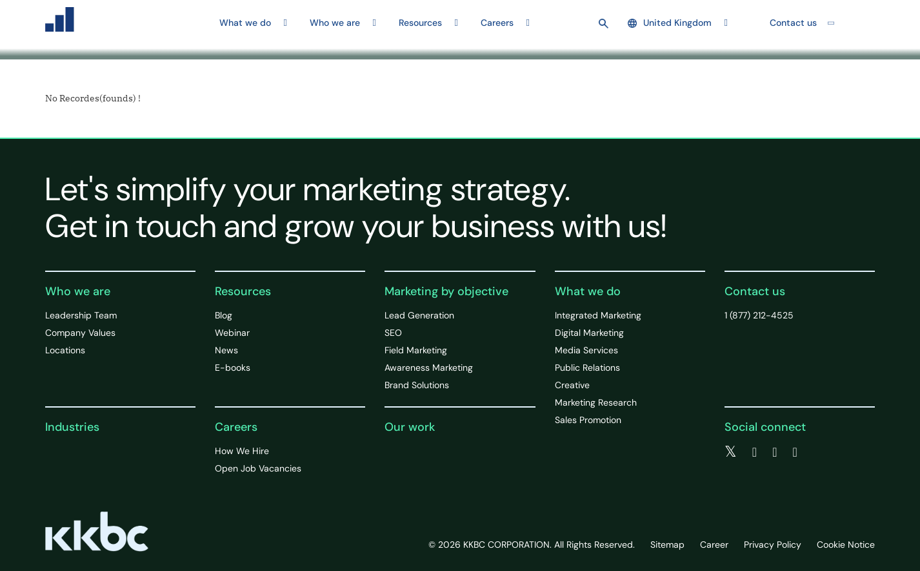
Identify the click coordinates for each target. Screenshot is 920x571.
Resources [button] (420, 22)
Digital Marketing (589, 332)
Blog (223, 315)
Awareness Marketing (429, 367)
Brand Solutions (417, 385)
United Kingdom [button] (670, 22)
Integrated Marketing (598, 315)
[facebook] (754, 452)
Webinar (232, 332)
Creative (572, 385)
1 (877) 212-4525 (759, 315)
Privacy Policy (772, 544)
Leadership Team (81, 315)
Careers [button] (497, 22)
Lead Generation (419, 315)
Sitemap (667, 544)
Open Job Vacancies (258, 468)
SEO (393, 332)
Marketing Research (596, 402)
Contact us (793, 22)
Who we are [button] (335, 22)
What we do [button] (245, 22)
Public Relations (587, 367)
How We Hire (242, 451)
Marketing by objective (446, 291)
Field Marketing (416, 350)
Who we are (77, 291)
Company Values (80, 332)
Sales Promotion (588, 420)
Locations (65, 350)
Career (714, 544)
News (226, 350)
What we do (588, 291)
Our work (410, 427)
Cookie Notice (846, 544)
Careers (236, 427)
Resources (243, 291)
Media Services (586, 350)
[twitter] (731, 452)
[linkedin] (774, 452)
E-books (232, 367)
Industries (72, 427)
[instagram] (794, 452)
